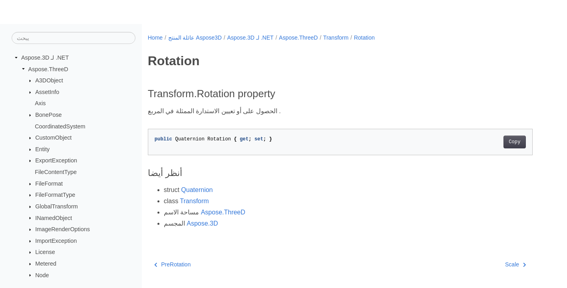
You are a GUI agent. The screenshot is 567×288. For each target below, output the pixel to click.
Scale (515, 264)
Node (42, 275)
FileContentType (56, 172)
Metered (45, 263)
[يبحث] (73, 38)
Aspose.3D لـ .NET (45, 57)
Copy (514, 142)
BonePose (48, 115)
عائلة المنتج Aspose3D (195, 37)
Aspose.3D (202, 223)
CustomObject (53, 137)
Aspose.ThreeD (48, 69)
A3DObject (49, 80)
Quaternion (197, 189)
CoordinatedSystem (60, 126)
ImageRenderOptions (62, 229)
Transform (335, 37)
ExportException (56, 160)
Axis (40, 103)
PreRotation (172, 264)
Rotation (364, 37)
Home (155, 37)
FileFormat (49, 183)
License (45, 252)
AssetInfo (47, 92)
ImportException (56, 241)
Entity (42, 149)
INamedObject (53, 217)
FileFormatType (55, 195)
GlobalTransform (56, 206)
